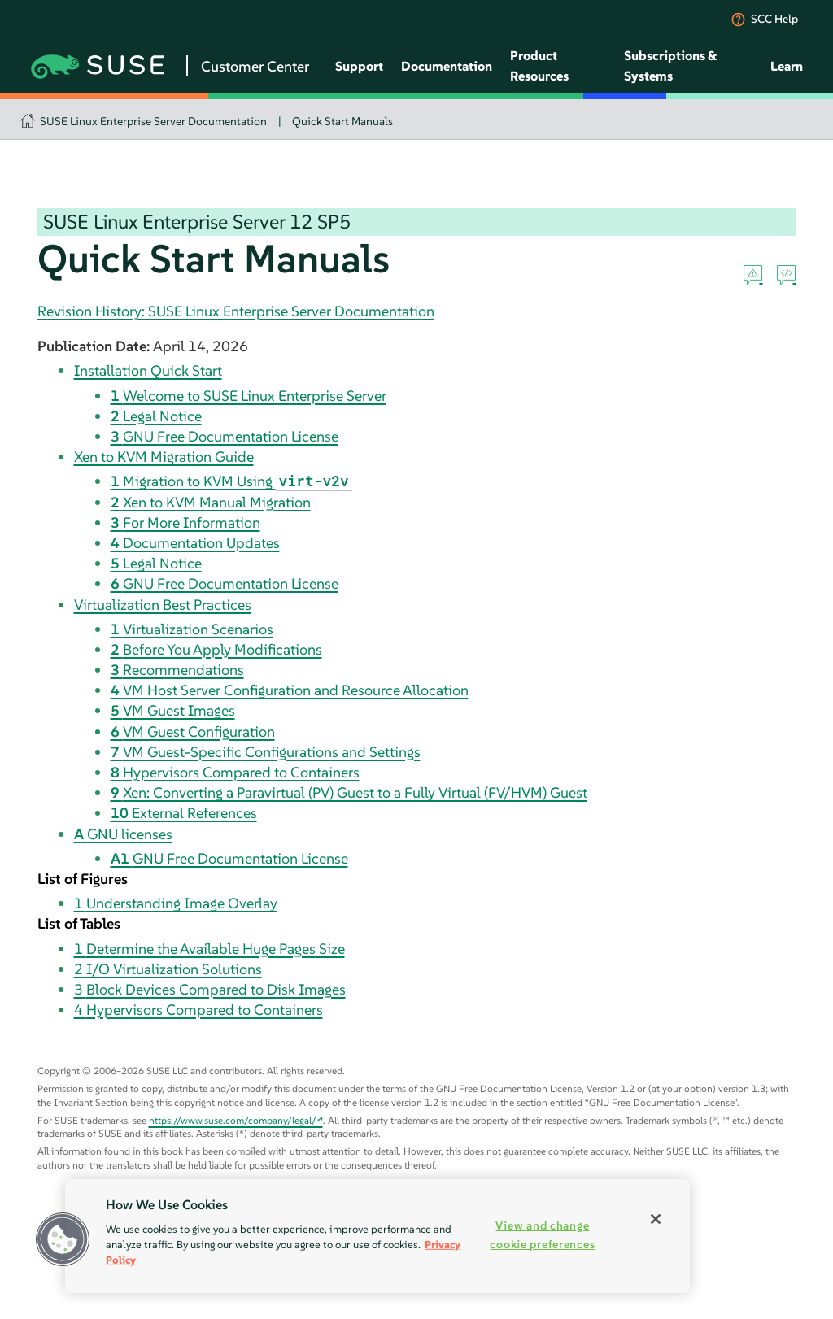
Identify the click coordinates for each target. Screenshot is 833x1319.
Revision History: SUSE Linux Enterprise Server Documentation (235, 311)
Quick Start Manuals (342, 121)
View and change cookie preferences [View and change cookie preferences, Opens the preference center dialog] (542, 1235)
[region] (377, 1236)
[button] (63, 1239)
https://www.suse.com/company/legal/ (232, 1120)
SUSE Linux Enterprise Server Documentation (153, 121)
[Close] (656, 1219)
